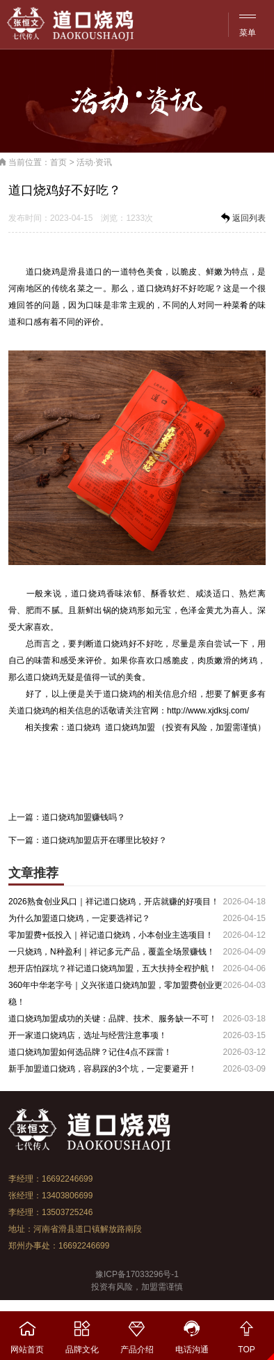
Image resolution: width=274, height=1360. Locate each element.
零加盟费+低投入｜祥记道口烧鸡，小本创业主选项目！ (110, 935)
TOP (246, 1332)
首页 (58, 162)
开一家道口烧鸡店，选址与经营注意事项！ (87, 1035)
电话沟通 (191, 1332)
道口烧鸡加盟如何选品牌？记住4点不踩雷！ (90, 1052)
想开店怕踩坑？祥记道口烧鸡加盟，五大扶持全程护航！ (112, 968)
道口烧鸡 (43, 272)
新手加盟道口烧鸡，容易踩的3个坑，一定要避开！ (102, 1069)
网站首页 (27, 1332)
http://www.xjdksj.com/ (208, 711)
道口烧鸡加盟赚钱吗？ (83, 817)
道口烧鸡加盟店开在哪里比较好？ (104, 840)
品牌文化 (82, 1332)
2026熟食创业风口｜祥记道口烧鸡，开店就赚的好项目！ (113, 901)
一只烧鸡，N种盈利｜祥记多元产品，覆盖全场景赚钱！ (111, 952)
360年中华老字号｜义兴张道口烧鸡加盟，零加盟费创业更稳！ (115, 993)
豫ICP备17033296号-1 (137, 1274)
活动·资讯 (94, 162)
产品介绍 (137, 1332)
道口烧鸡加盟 (130, 727)
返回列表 (242, 218)
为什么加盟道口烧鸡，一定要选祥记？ (79, 918)
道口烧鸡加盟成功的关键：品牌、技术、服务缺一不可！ (112, 1018)
